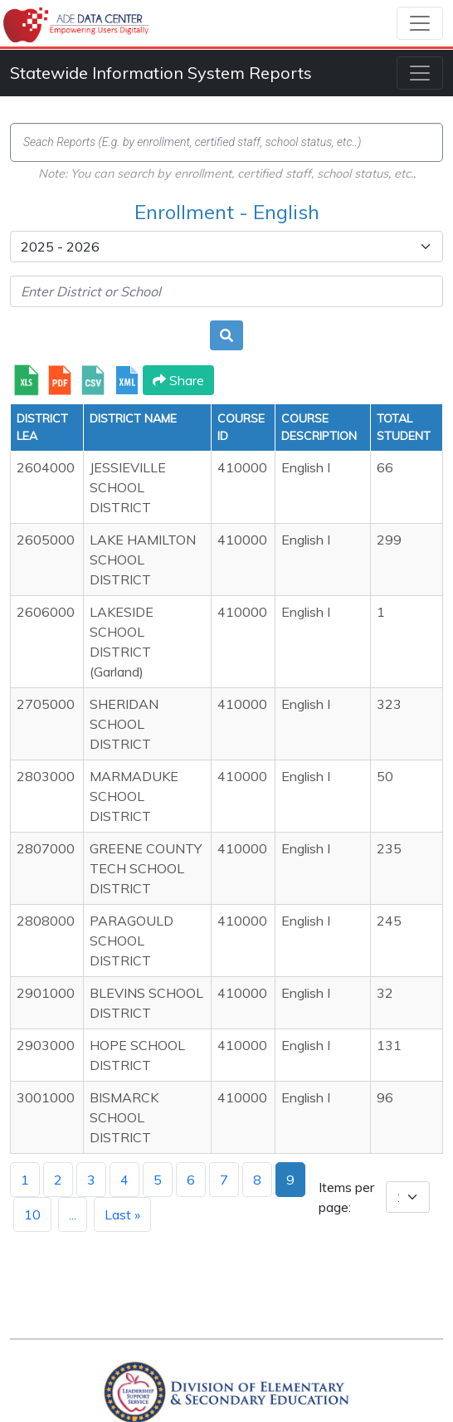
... (72, 1214)
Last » (122, 1214)
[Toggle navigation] (420, 23)
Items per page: (346, 1197)
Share (178, 380)
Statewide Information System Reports (161, 72)
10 (32, 1214)
